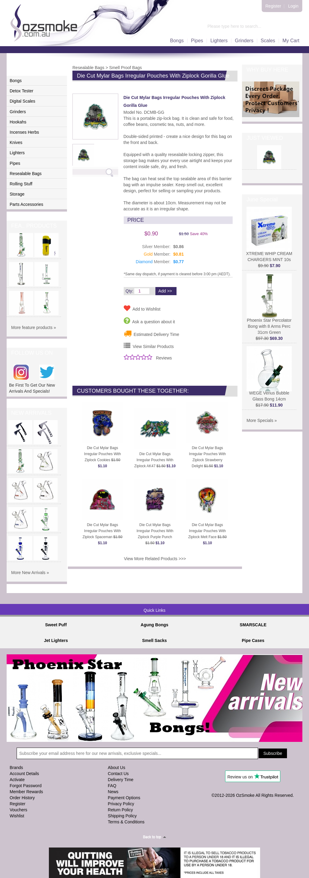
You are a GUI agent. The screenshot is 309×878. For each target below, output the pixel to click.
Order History (22, 797)
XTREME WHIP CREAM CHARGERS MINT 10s (269, 254)
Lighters (219, 40)
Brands (16, 767)
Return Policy (120, 809)
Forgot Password (26, 785)
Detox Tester (21, 90)
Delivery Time (120, 779)
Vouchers (18, 809)
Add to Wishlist (142, 308)
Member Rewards (26, 791)
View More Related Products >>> (155, 558)
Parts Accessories (26, 204)
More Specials (260, 420)
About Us (116, 767)
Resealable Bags (26, 173)
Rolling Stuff (21, 183)
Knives (16, 142)
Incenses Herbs (24, 132)
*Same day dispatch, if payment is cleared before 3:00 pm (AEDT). (177, 274)
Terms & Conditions (126, 821)
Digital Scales (22, 101)
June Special (262, 199)
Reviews (164, 358)
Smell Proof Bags (125, 67)
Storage (17, 194)
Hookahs (18, 122)
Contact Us (118, 773)
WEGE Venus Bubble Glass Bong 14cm (269, 393)
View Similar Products (149, 345)
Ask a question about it (149, 320)
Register (273, 6)
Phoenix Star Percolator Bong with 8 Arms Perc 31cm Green (269, 324)
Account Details (24, 773)
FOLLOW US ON (32, 353)
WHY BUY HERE (267, 70)
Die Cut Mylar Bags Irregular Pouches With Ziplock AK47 (155, 460)
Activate (17, 779)
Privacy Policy (121, 803)
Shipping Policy (122, 815)
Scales (268, 40)
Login (293, 6)
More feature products (32, 327)
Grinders (244, 40)
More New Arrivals (28, 572)
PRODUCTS (26, 70)
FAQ (112, 785)
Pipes (197, 40)
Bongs (177, 40)
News (113, 791)
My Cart (290, 40)
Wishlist (17, 815)
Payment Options (124, 797)
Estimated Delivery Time (151, 333)
